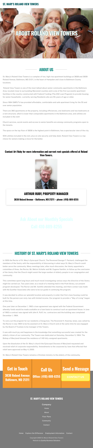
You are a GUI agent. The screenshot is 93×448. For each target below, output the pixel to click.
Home (46, 408)
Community (46, 420)
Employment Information (54, 432)
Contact (46, 424)
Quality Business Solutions (50, 440)
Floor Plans (46, 416)
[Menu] (87, 3)
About (46, 412)
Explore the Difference (34, 432)
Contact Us (75, 376)
